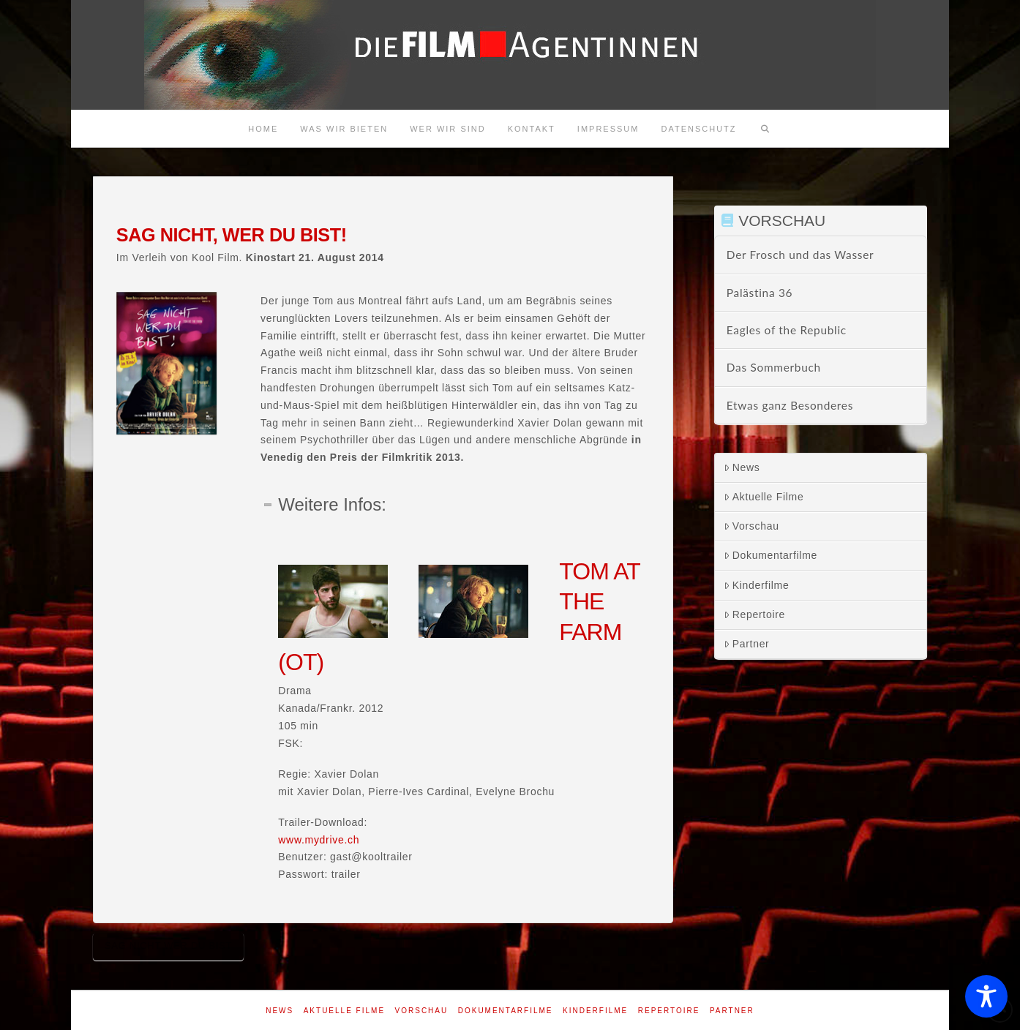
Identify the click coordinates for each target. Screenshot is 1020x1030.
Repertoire (754, 614)
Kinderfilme (757, 585)
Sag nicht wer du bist (168, 945)
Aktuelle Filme (764, 497)
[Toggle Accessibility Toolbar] (986, 996)
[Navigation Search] (765, 128)
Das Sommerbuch (774, 367)
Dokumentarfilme (770, 555)
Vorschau (751, 526)
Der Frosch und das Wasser (800, 254)
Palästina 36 (759, 292)
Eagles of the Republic (787, 330)
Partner (747, 644)
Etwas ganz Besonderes (790, 405)
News (742, 467)
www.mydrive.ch (318, 840)
